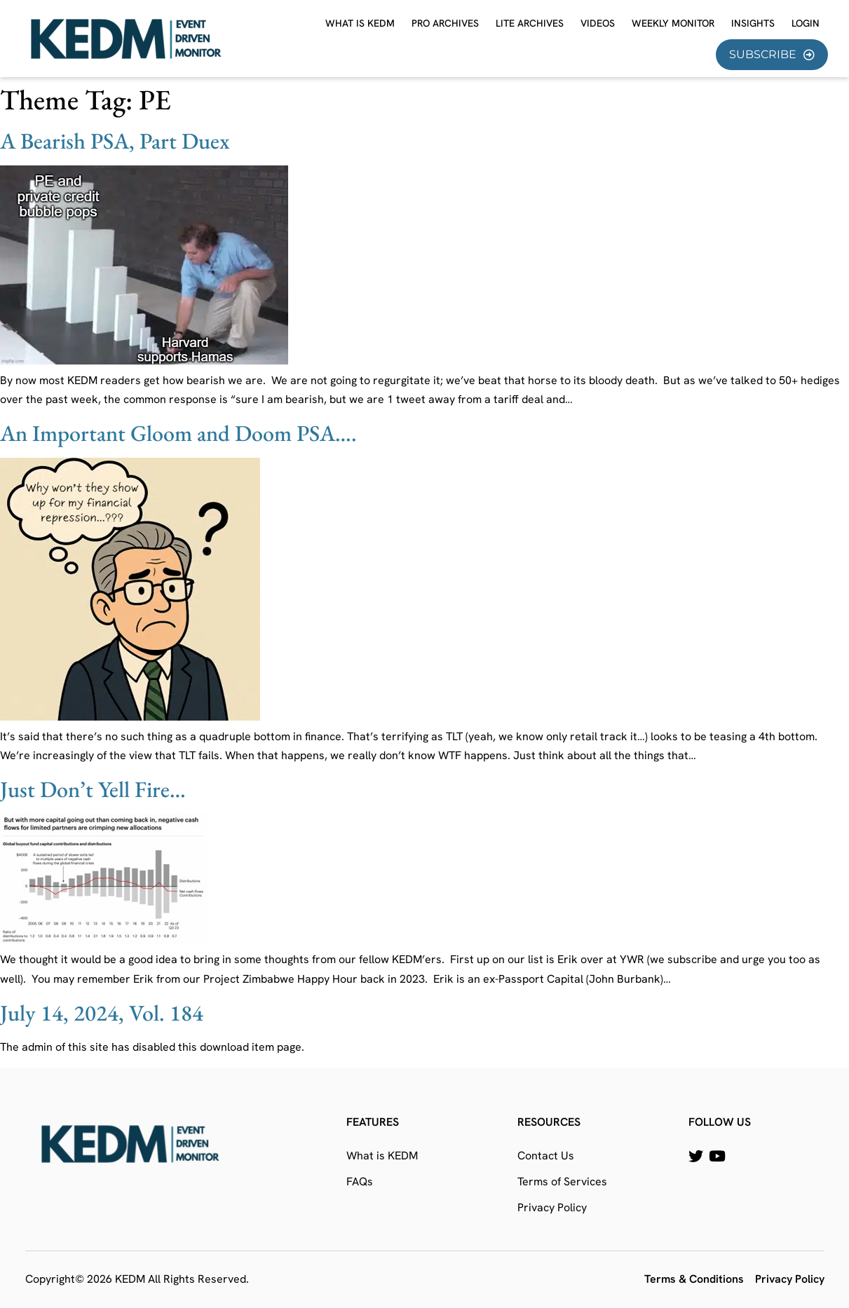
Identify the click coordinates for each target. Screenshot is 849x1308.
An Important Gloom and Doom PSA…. (178, 433)
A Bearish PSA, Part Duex (115, 141)
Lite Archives (530, 23)
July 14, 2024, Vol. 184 (101, 1013)
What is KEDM (360, 23)
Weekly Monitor (673, 23)
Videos (597, 23)
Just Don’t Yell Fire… (93, 789)
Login (806, 23)
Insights (753, 23)
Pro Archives (445, 23)
